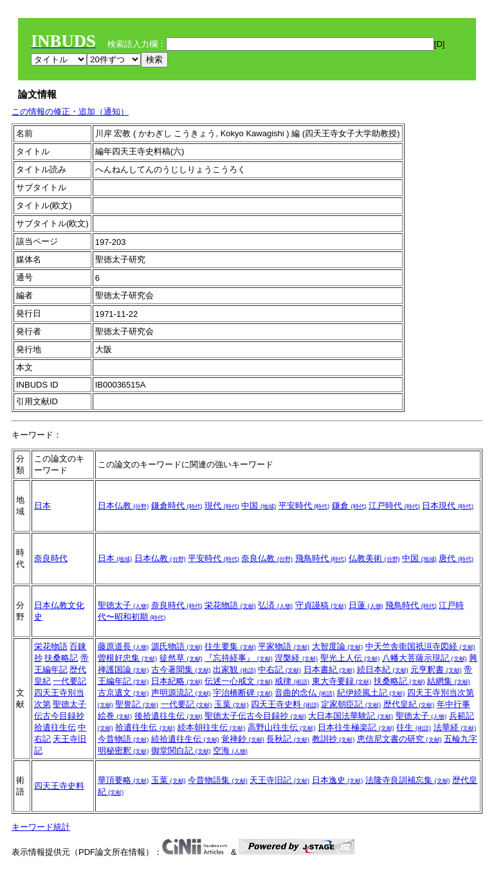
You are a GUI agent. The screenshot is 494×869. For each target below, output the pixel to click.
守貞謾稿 (321, 605)
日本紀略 (177, 681)
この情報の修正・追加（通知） (70, 111)
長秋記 (287, 739)
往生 (413, 727)
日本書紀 (329, 669)
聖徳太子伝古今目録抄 (255, 716)
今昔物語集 (218, 780)
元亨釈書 (436, 669)
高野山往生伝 (282, 727)
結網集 (448, 681)
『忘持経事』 (239, 658)
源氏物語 (177, 646)
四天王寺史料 (285, 704)
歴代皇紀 (409, 704)
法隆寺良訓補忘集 (407, 780)
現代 (222, 505)
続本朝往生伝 (212, 727)
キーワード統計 (41, 827)
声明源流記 (181, 692)
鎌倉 (349, 505)
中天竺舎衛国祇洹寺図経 (420, 646)
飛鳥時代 (321, 558)
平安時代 (304, 505)
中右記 (279, 669)
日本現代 (447, 505)
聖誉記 (136, 704)
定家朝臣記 (351, 704)
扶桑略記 (61, 658)
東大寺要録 (342, 681)
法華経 (455, 727)
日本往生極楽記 (356, 727)
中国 (258, 505)
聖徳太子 (123, 605)
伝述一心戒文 (239, 681)
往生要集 (230, 646)
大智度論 (337, 646)
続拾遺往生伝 (185, 739)
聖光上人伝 (350, 658)
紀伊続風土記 (371, 692)
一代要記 (69, 681)
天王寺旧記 (279, 780)
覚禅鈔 (242, 739)
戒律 (292, 681)
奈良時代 (51, 558)
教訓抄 (333, 739)
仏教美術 (374, 558)
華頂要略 (123, 780)
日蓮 (366, 605)
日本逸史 (337, 780)
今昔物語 (123, 739)
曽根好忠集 (128, 658)
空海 (230, 750)
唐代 (456, 558)
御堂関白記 (181, 750)
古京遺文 (123, 692)
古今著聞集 (181, 669)
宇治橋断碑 (243, 692)
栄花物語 (230, 605)
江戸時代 (394, 505)
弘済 (275, 605)
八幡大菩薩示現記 (424, 658)
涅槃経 (296, 658)
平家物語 (283, 646)
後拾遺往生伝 (168, 716)
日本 (42, 505)
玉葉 (231, 704)
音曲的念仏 (304, 692)
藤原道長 (123, 646)
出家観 (234, 669)
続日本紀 (382, 669)
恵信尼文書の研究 (399, 739)
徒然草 (181, 658)
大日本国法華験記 (350, 716)
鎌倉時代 (177, 505)
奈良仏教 (267, 558)
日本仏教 (123, 505)
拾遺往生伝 (55, 727)
